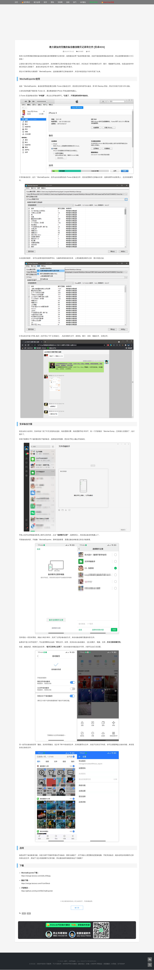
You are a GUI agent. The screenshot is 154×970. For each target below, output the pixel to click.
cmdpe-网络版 (96, 964)
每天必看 (37, 2)
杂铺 (87, 964)
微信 (29, 913)
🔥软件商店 (26, 2)
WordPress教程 (70, 964)
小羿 (65, 961)
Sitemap (121, 964)
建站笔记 (81, 964)
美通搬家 (107, 964)
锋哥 (88, 51)
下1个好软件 (57, 964)
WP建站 (83, 2)
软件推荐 (80, 51)
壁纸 (52, 2)
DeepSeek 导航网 (44, 964)
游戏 (67, 2)
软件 (45, 2)
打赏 (77, 908)
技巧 (74, 2)
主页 (16, 2)
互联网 (60, 2)
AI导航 (113, 964)
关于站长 (72, 961)
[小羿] (75, 901)
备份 (24, 913)
